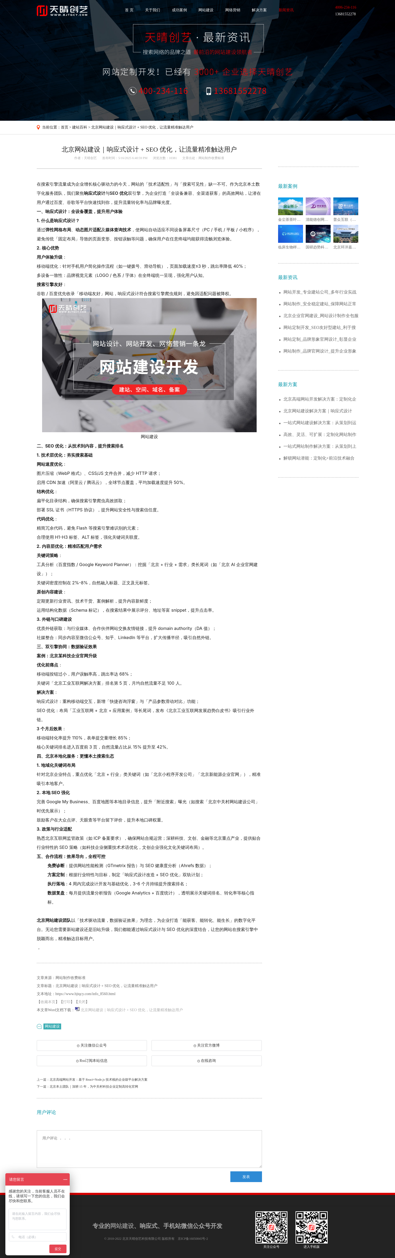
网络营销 (232, 10)
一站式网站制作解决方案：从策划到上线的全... (319, 446)
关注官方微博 (207, 1045)
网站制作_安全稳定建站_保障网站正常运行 (319, 304)
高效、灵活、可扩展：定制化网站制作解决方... (319, 434)
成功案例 (179, 10)
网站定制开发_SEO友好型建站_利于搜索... (319, 327)
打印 (67, 1002)
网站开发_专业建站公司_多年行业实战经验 (319, 292)
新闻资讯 (286, 10)
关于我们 (152, 10)
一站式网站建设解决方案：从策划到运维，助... (319, 423)
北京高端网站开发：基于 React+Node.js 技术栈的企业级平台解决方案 (98, 1079)
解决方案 (259, 10)
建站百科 (79, 127)
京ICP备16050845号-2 (193, 1239)
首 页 (129, 10)
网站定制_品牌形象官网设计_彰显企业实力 (319, 339)
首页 (64, 127)
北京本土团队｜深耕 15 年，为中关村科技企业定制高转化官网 (94, 1086)
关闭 (82, 1002)
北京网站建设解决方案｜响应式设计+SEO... (317, 411)
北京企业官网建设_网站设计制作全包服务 (321, 315)
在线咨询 (206, 1061)
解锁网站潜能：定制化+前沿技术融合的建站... (319, 458)
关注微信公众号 (91, 1047)
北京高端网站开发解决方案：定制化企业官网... (319, 399)
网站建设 (205, 10)
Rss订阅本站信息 (92, 1061)
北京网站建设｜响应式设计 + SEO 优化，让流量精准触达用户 (142, 127)
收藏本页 (48, 1002)
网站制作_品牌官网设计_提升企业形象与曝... (319, 351)
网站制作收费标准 (211, 158)
